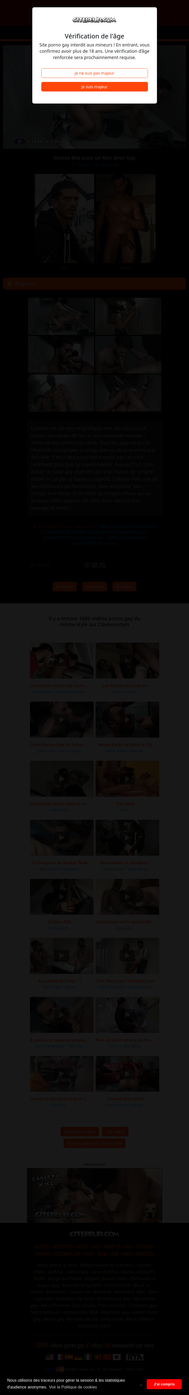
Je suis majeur (94, 86)
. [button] (141, 1384)
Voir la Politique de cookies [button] (73, 1387)
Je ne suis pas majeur (94, 73)
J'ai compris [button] (164, 1384)
